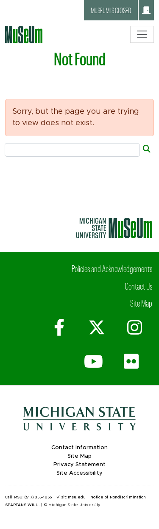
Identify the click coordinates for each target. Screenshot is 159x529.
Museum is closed (121, 10)
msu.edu (77, 497)
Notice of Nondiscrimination (118, 497)
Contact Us (138, 286)
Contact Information (79, 447)
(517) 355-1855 (38, 497)
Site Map (141, 303)
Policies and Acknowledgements (112, 268)
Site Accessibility (79, 473)
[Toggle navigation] (142, 34)
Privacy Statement (79, 464)
